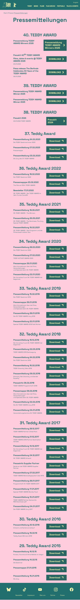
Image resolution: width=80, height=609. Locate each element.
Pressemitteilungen (21, 13)
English (75, 2)
